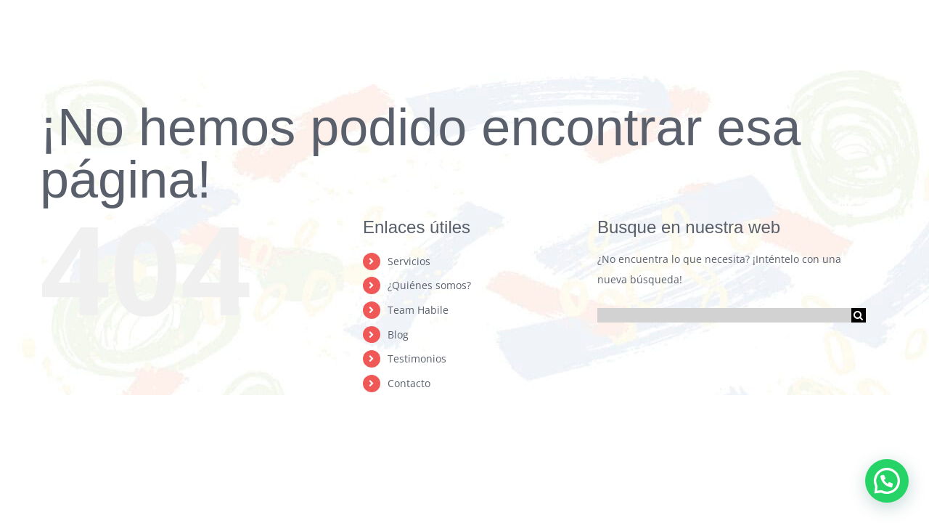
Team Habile (418, 310)
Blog (398, 334)
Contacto (409, 383)
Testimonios (417, 358)
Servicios (409, 261)
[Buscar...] (724, 315)
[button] (887, 481)
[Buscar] (858, 315)
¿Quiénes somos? (429, 285)
